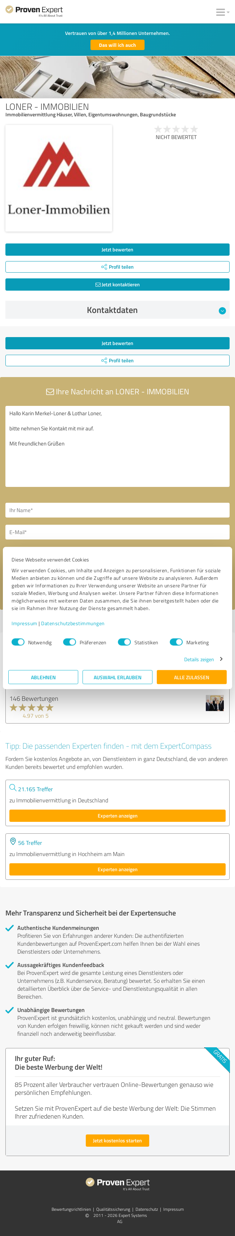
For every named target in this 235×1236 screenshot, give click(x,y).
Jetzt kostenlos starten (117, 1140)
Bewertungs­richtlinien (71, 1209)
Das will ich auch (117, 45)
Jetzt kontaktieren (118, 284)
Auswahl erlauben (118, 676)
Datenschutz (147, 1209)
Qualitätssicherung (113, 1209)
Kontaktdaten (156, 310)
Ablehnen (43, 676)
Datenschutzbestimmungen (73, 622)
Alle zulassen (191, 676)
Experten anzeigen (118, 815)
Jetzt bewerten (117, 249)
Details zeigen (199, 658)
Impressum (24, 622)
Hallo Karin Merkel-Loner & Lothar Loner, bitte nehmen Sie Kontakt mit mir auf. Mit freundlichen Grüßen (117, 446)
